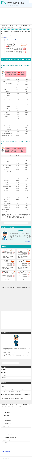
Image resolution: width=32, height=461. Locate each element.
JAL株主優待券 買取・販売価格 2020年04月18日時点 (24, 287)
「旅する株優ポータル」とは (8, 423)
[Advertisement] (16, 16)
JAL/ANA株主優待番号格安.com (10, 437)
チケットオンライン (8, 434)
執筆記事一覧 (27, 241)
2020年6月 (4, 369)
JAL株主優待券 (4, 37)
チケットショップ (6, 409)
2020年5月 (4, 372)
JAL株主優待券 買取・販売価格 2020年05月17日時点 (23, 268)
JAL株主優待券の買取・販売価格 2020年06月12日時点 (8, 268)
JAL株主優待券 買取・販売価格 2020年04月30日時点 (8, 279)
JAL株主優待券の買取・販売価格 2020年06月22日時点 (12, 398)
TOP (6, 25)
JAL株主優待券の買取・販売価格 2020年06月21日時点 (23, 257)
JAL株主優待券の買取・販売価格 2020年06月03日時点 (23, 279)
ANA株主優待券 (7, 412)
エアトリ (6, 442)
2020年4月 (4, 375)
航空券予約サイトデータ (7, 440)
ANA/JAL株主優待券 (7, 420)
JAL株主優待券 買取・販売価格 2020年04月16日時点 (9, 287)
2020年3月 (4, 377)
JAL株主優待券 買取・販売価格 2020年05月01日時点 (8, 257)
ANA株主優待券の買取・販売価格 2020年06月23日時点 (12, 391)
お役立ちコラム (6, 426)
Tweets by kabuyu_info (6, 451)
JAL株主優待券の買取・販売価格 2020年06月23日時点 (12, 389)
